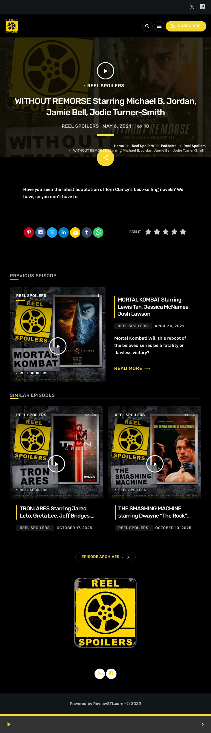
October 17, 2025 (74, 528)
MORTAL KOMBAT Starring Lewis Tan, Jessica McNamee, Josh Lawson (154, 306)
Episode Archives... (102, 557)
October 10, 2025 (173, 528)
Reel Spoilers (143, 146)
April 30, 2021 (169, 326)
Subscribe (185, 26)
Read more (132, 368)
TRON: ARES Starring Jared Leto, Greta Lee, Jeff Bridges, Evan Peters (55, 515)
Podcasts (169, 146)
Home (119, 146)
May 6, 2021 (116, 126)
